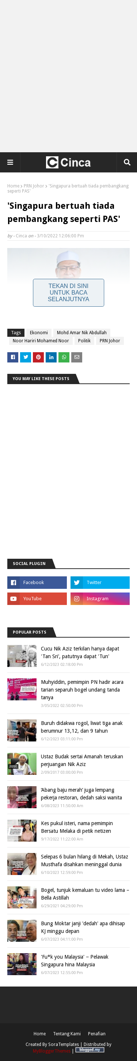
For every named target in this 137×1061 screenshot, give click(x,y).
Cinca (21, 235)
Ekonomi (39, 332)
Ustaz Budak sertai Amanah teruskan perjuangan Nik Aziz (82, 760)
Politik (84, 340)
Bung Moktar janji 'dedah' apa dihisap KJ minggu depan (83, 927)
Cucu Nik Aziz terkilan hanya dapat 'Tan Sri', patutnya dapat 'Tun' (80, 652)
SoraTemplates (63, 1044)
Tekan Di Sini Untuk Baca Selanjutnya (69, 292)
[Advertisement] (68, 76)
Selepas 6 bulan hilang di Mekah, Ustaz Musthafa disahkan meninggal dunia (84, 860)
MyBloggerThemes (52, 1051)
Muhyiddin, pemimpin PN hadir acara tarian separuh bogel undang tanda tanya (82, 689)
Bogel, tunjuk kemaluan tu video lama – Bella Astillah (85, 894)
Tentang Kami (67, 1033)
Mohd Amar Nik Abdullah (82, 332)
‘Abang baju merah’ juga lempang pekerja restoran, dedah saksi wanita (81, 794)
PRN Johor (34, 186)
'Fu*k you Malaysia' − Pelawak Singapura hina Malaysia (75, 960)
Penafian (97, 1033)
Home (13, 186)
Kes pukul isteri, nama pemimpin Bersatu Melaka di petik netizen (77, 827)
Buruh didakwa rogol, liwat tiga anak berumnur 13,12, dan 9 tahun (82, 727)
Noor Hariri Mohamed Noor (41, 340)
